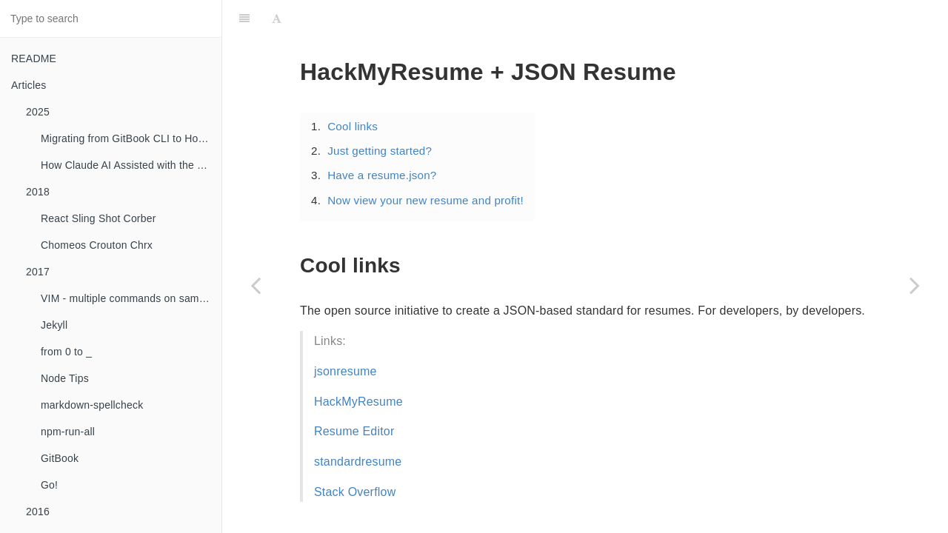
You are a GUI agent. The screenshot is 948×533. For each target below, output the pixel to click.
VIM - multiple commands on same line (131, 298)
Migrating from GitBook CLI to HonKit (129, 138)
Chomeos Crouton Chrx (97, 245)
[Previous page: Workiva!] (255, 285)
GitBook (60, 458)
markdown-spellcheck (92, 405)
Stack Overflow (354, 492)
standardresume (357, 461)
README (33, 58)
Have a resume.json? (381, 175)
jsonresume (345, 371)
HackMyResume (358, 401)
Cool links (352, 126)
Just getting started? (379, 150)
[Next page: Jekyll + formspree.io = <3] (914, 285)
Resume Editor (354, 431)
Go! (49, 485)
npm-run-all (68, 432)
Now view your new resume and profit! (425, 200)
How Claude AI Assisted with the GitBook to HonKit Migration (131, 165)
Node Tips (65, 378)
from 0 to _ (66, 352)
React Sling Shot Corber (98, 218)
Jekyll (54, 325)
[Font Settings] (277, 18)
